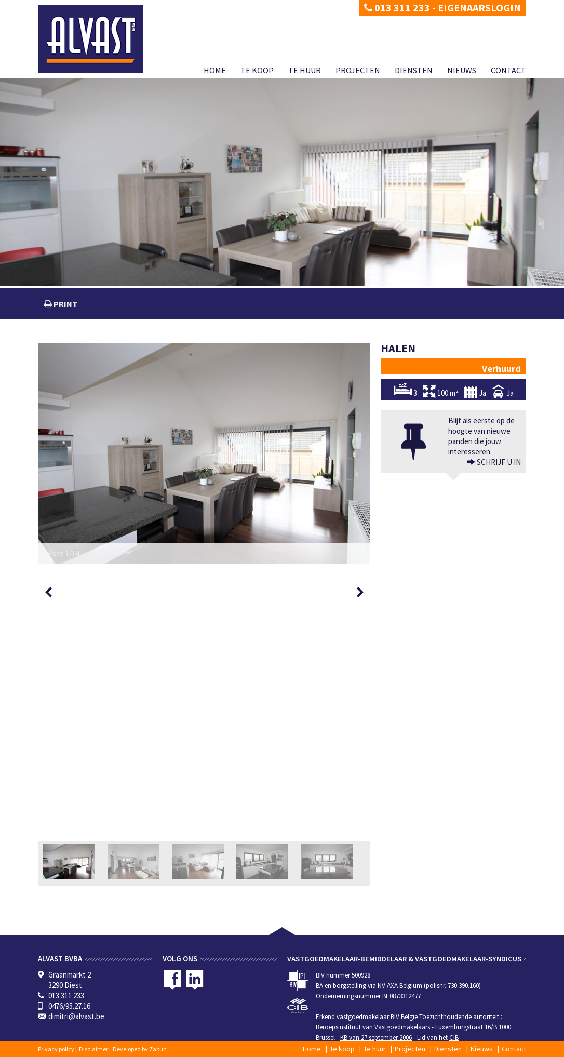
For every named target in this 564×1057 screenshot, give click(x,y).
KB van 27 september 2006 (376, 1037)
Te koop (257, 70)
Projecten (357, 70)
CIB (454, 1037)
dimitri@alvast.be (76, 1016)
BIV (395, 1016)
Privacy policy (56, 1049)
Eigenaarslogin (479, 7)
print (64, 304)
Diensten (414, 70)
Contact (508, 70)
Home (215, 70)
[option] (204, 453)
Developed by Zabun (140, 1049)
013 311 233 (397, 7)
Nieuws (461, 70)
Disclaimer (93, 1049)
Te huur (304, 70)
